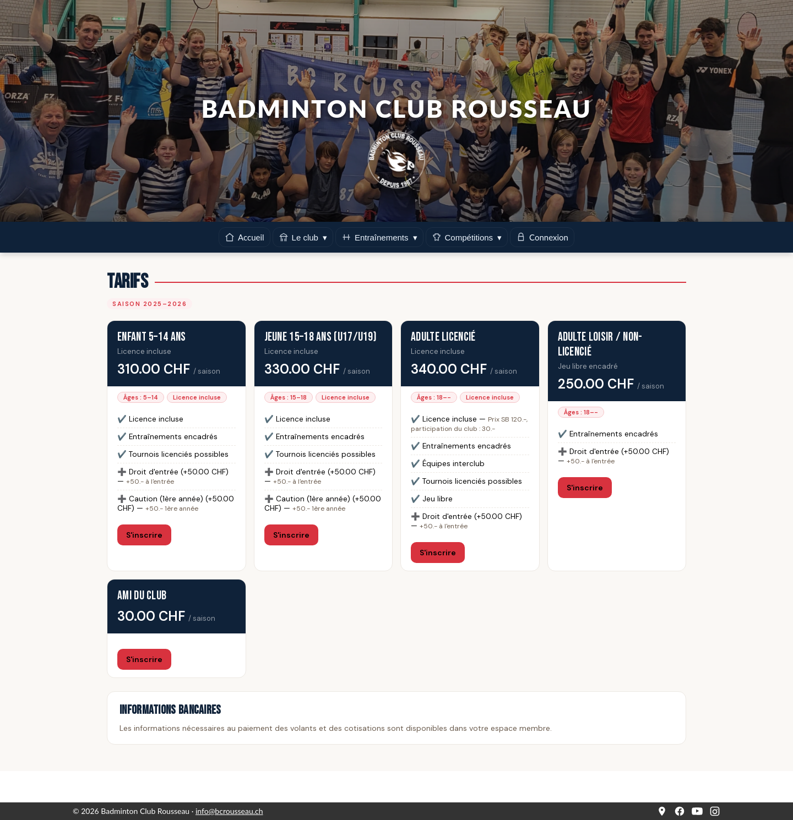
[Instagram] (714, 811)
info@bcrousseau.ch (229, 811)
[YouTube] (697, 811)
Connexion (542, 237)
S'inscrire (144, 535)
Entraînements (379, 237)
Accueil (244, 237)
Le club (303, 237)
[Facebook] (679, 811)
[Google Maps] (661, 811)
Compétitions (467, 237)
